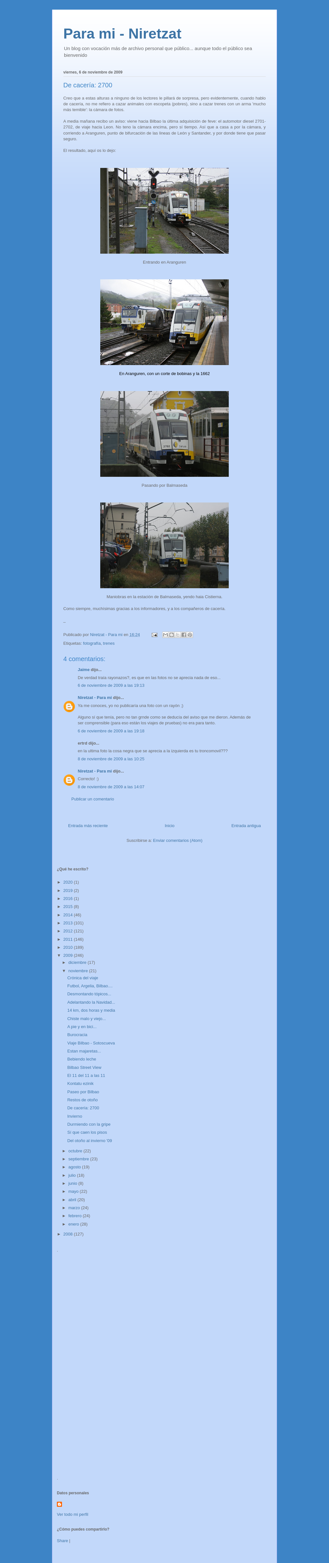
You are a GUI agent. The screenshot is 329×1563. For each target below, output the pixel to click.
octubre (76, 1150)
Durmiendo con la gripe (88, 1124)
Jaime (84, 669)
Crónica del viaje (82, 977)
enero (74, 1224)
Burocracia (77, 1034)
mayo (74, 1191)
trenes (109, 643)
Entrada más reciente (88, 825)
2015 (68, 906)
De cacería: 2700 (83, 1107)
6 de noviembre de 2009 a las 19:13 (111, 685)
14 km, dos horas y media (91, 1010)
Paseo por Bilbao (83, 1091)
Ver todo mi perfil (72, 1514)
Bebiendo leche (81, 1059)
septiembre (79, 1159)
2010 (68, 947)
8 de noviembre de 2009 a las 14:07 (111, 786)
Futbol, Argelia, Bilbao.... (89, 985)
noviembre (78, 970)
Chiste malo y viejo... (86, 1018)
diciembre (78, 962)
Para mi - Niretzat (122, 33)
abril (72, 1199)
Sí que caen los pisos (87, 1132)
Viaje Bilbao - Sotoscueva (91, 1043)
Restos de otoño (82, 1099)
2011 (68, 939)
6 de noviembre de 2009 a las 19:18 (111, 731)
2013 (68, 923)
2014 (68, 914)
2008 (68, 1234)
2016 (68, 898)
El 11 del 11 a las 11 (86, 1075)
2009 (68, 955)
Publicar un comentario (92, 799)
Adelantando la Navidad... (91, 1002)
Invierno (74, 1116)
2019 (68, 890)
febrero (75, 1215)
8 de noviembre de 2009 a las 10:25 (111, 758)
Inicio (169, 825)
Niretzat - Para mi (95, 697)
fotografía (92, 643)
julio (72, 1175)
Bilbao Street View (84, 1067)
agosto (75, 1167)
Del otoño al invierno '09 (89, 1140)
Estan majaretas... (84, 1051)
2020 (68, 882)
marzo (74, 1207)
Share (62, 1540)
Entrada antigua (246, 825)
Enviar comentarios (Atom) (177, 840)
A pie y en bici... (81, 1026)
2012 (68, 931)
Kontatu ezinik (80, 1083)
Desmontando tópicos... (89, 993)
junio (73, 1183)
